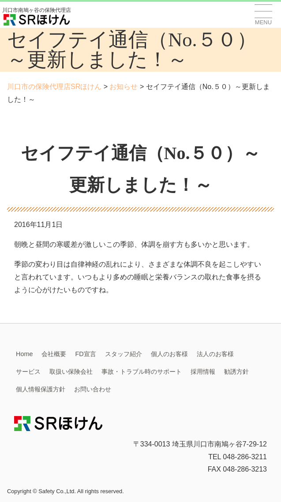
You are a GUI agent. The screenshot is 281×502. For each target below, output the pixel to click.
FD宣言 (85, 353)
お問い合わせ (92, 389)
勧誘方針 (236, 371)
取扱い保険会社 (71, 371)
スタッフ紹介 (123, 353)
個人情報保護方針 (40, 389)
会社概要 (53, 353)
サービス (28, 371)
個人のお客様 (169, 353)
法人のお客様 (215, 353)
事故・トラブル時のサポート (141, 371)
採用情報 (203, 371)
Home (24, 353)
